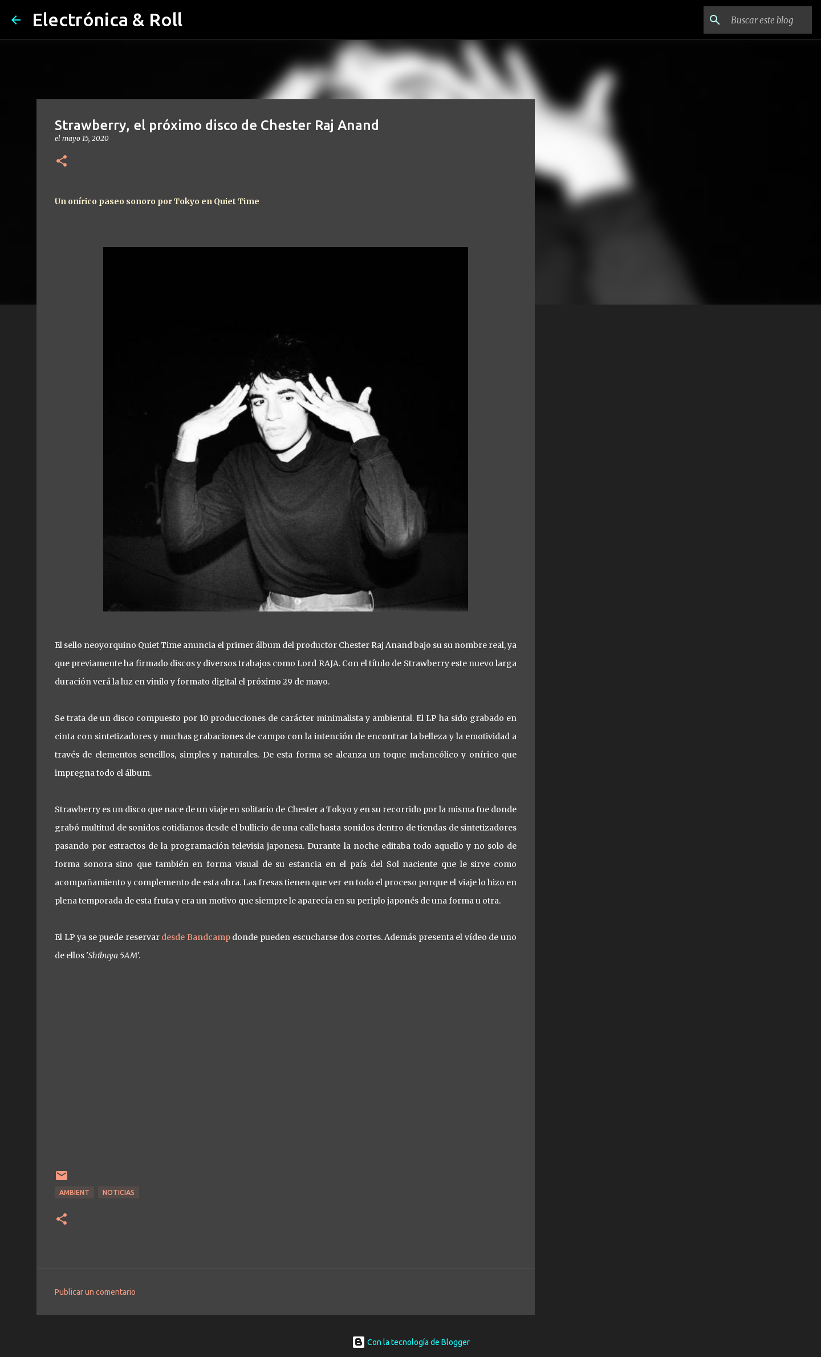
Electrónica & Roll (107, 19)
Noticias (119, 1192)
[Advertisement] (592, 493)
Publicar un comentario (95, 1292)
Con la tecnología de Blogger (411, 1342)
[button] (61, 161)
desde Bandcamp (195, 937)
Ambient (74, 1192)
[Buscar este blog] (752, 20)
